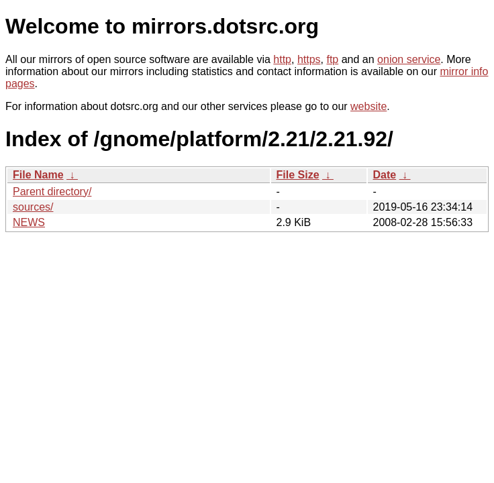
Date (385, 174)
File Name (38, 174)
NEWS (29, 222)
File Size (298, 174)
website (368, 106)
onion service (408, 59)
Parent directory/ (52, 191)
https (309, 59)
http (282, 59)
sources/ (33, 207)
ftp (332, 59)
